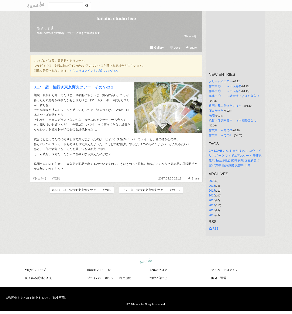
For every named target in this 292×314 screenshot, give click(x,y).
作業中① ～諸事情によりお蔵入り (234, 96)
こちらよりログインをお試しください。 (93, 70)
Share (191, 47)
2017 (212, 190)
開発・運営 (218, 278)
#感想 (56, 178)
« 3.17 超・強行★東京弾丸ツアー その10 (81, 190)
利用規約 (125, 278)
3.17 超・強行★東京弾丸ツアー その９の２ (74, 87)
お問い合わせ (158, 278)
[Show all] (190, 36)
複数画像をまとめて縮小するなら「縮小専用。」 (38, 297)
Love (175, 47)
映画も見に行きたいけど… (226, 105)
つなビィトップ (35, 270)
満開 (212, 115)
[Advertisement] (116, 205)
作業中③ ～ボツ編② (225, 86)
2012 (212, 215)
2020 (212, 180)
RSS (214, 228)
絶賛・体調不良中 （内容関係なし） (234, 120)
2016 (212, 195)
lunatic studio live (116, 18)
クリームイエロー (221, 81)
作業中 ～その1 (221, 135)
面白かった (216, 110)
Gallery (157, 47)
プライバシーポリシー (102, 278)
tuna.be (145, 261)
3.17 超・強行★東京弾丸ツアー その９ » (151, 190)
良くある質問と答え (38, 278)
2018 (212, 185)
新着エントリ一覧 (99, 270)
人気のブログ (158, 270)
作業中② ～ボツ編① (225, 91)
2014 (212, 205)
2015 (212, 200)
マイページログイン (224, 270)
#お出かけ (40, 178)
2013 (212, 210)
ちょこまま (45, 28)
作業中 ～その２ (221, 130)
